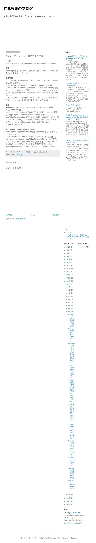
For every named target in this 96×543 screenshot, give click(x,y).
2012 (68, 281)
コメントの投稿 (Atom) (18, 219)
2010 (68, 498)
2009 (68, 501)
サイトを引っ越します (74, 105)
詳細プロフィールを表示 (73, 523)
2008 (68, 504)
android (13, 155)
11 (69, 290)
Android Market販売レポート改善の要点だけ (71, 334)
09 (69, 296)
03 (69, 494)
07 (69, 302)
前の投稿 (55, 215)
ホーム (32, 215)
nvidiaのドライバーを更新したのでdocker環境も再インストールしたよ (77, 58)
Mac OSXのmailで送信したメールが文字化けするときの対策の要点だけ (71, 353)
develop (19, 155)
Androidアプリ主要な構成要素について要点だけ (71, 320)
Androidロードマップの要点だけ (71, 461)
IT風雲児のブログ (18, 8)
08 (69, 299)
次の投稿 (9, 215)
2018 (68, 262)
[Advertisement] (48, 34)
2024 (68, 250)
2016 (68, 269)
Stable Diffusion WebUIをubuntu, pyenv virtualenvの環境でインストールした (77, 117)
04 (69, 312)
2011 (68, 284)
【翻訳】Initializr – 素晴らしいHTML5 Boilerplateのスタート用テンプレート (77, 237)
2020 (68, 256)
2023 (68, 253)
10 (69, 293)
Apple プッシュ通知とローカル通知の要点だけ (71, 371)
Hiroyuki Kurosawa (73, 513)
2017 (68, 265)
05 (69, 308)
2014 (68, 275)
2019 (68, 259)
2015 (68, 272)
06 (69, 305)
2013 (68, 278)
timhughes (53, 538)
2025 (68, 247)
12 (69, 287)
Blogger (73, 538)
